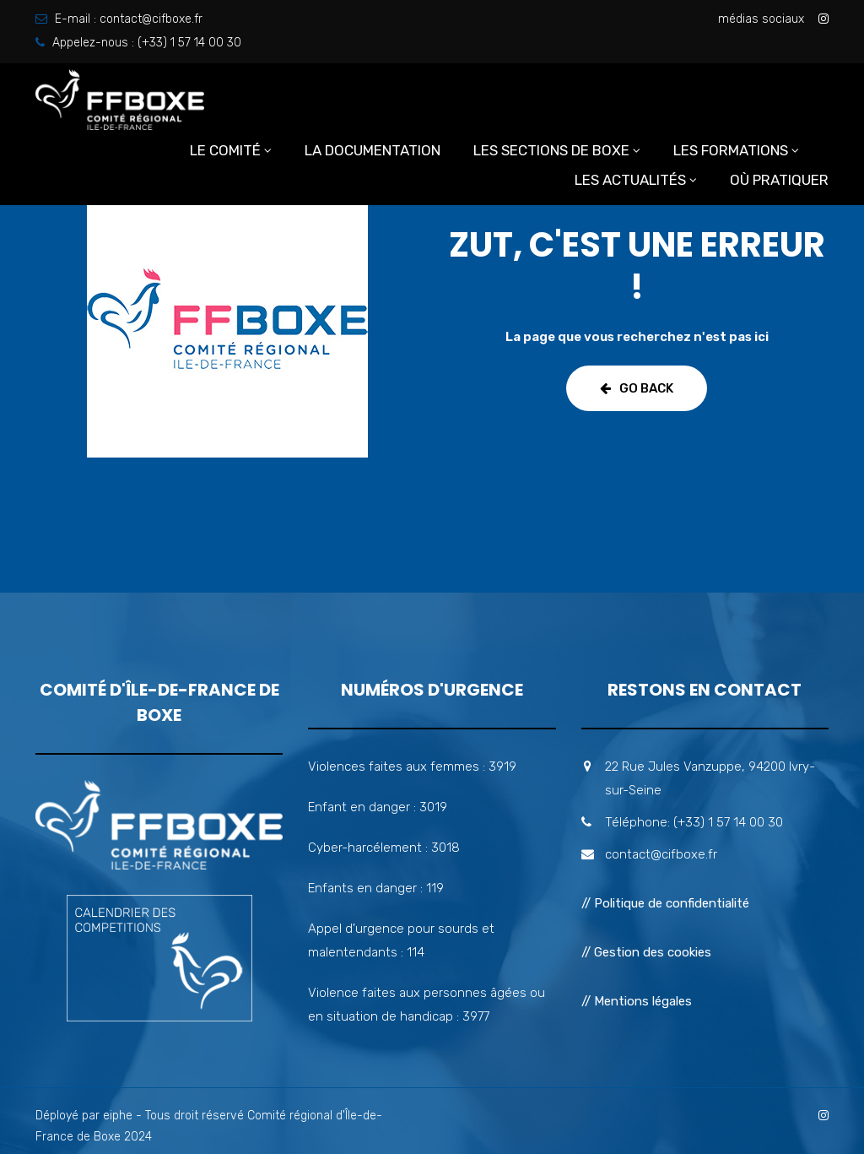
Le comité (225, 150)
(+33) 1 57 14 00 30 (189, 42)
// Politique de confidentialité (665, 903)
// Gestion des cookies (646, 952)
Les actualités (630, 179)
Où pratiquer (779, 179)
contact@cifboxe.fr (151, 19)
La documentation (372, 150)
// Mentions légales (636, 1001)
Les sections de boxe (551, 150)
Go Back (636, 388)
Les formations (730, 150)
